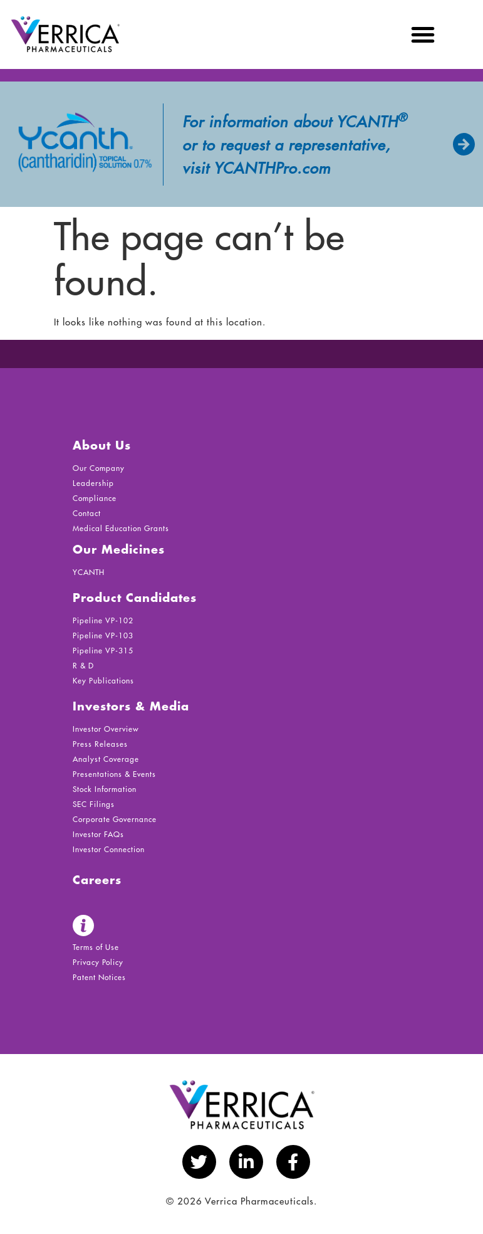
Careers (97, 881)
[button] (423, 34)
